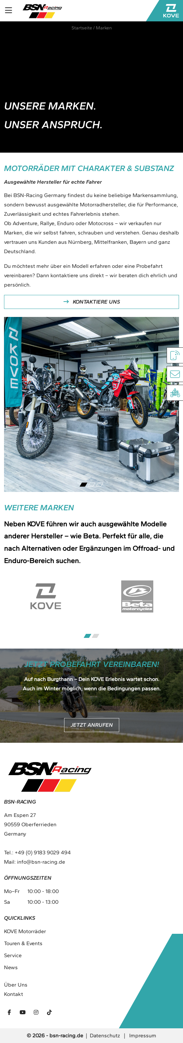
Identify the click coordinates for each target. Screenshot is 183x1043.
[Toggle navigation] (8, 10)
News (11, 967)
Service (13, 955)
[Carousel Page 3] (100, 485)
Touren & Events (23, 943)
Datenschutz (105, 1035)
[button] (12, 1031)
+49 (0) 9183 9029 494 (43, 852)
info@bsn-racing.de (41, 862)
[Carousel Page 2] (92, 485)
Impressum (142, 1035)
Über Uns (15, 985)
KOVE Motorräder (25, 931)
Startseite (81, 28)
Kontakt (13, 994)
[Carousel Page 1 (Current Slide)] (83, 485)
